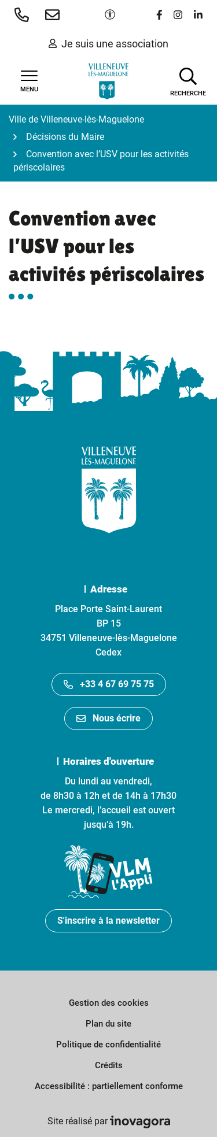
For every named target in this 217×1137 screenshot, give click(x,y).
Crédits (109, 1065)
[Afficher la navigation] (29, 81)
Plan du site (108, 1024)
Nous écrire (108, 718)
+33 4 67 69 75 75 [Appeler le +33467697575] (109, 684)
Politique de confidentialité (108, 1044)
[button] (24, 14)
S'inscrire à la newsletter (108, 920)
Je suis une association (108, 44)
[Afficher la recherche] (188, 81)
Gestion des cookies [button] (109, 1003)
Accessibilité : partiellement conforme (109, 1086)
